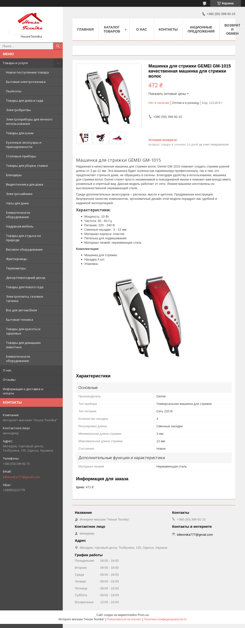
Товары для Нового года (24, 287)
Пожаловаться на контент (124, 619)
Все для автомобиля (21, 310)
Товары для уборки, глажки (27, 165)
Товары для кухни (20, 133)
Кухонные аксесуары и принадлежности (23, 144)
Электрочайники (19, 194)
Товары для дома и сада (24, 100)
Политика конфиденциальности (165, 619)
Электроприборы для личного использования (29, 121)
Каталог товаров (112, 29)
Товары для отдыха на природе (23, 238)
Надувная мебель (20, 226)
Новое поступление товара (27, 72)
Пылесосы (13, 91)
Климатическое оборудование (18, 214)
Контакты (168, 29)
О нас (7, 370)
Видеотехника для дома (24, 184)
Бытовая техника (19, 319)
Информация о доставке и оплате (23, 391)
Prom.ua (143, 615)
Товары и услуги (15, 63)
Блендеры (14, 175)
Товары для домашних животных (23, 345)
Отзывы (9, 379)
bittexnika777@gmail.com (21, 477)
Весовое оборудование (24, 249)
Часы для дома (17, 203)
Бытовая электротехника (26, 82)
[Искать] (58, 46)
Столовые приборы (21, 156)
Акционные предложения (201, 29)
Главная (85, 29)
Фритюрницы (16, 259)
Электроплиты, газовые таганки (24, 298)
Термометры (16, 268)
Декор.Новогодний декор (25, 277)
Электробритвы (18, 110)
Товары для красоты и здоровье (23, 331)
